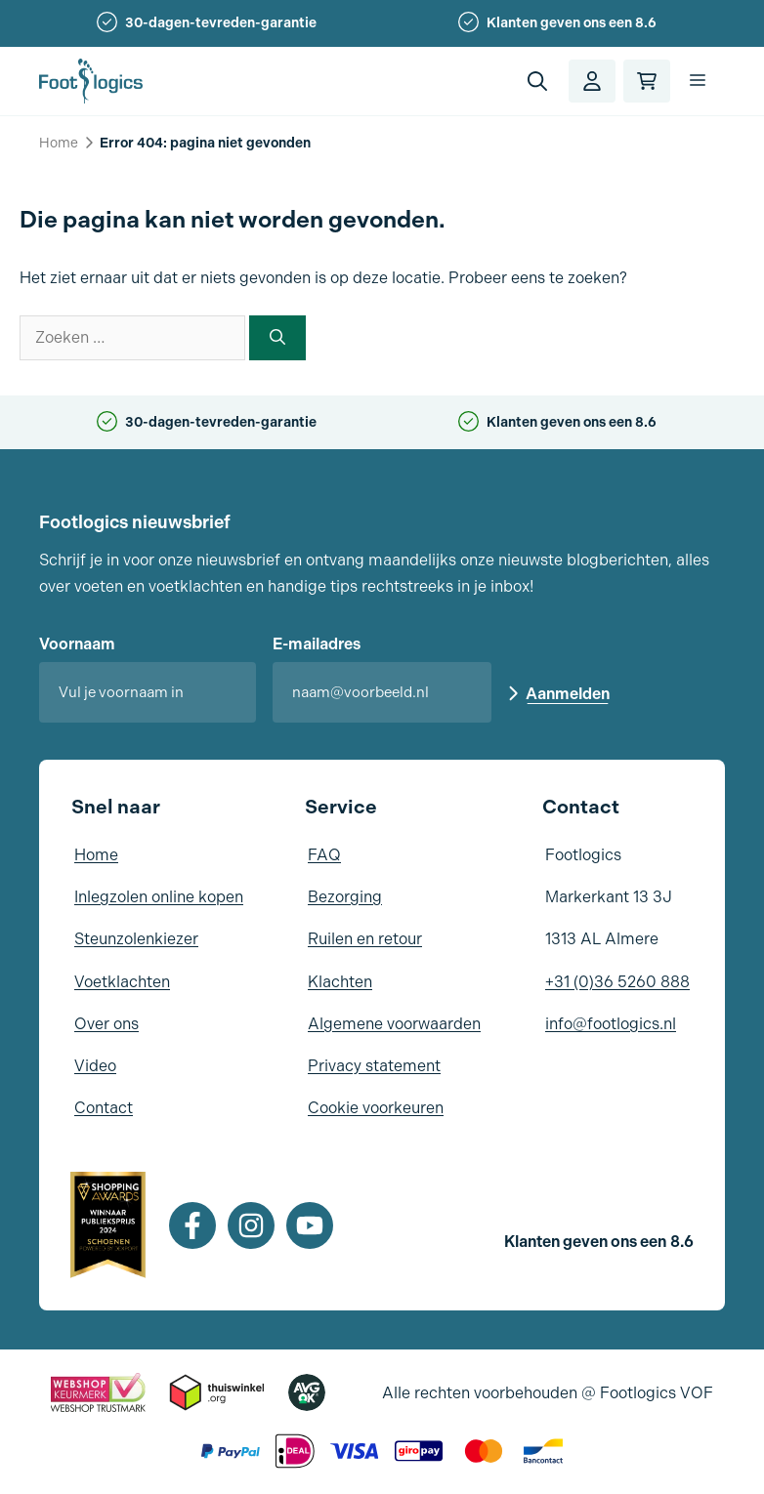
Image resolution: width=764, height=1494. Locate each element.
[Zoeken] (277, 337)
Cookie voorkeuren (376, 1108)
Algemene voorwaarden (394, 1024)
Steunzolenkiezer (136, 939)
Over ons (106, 1024)
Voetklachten (122, 982)
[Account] (592, 81)
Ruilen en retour (365, 939)
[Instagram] (251, 1225)
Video (95, 1066)
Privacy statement (374, 1066)
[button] (537, 81)
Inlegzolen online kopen (158, 897)
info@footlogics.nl (610, 1024)
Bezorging (345, 897)
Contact (103, 1108)
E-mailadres (317, 644)
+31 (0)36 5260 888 (617, 982)
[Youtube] (309, 1225)
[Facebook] (192, 1225)
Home (58, 143)
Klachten (340, 982)
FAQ (324, 855)
